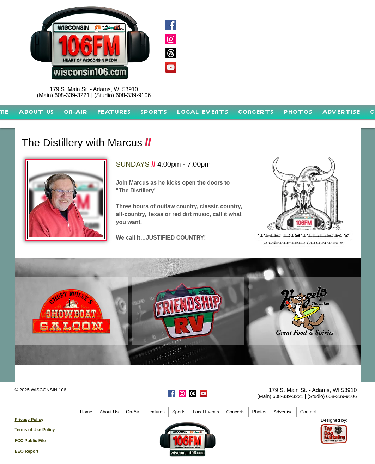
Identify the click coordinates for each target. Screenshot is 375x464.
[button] (75, 112)
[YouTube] (170, 67)
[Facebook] (170, 25)
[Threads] (170, 53)
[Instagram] (170, 39)
